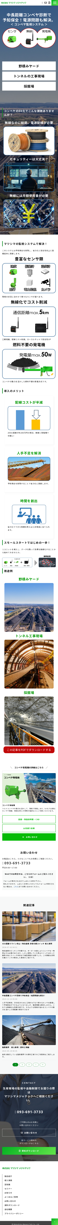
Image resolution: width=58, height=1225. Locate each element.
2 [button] (22, 1064)
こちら (16, 886)
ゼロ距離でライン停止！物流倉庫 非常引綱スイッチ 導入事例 (27, 943)
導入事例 (8, 1180)
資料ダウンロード (49, 3)
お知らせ (8, 1192)
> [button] (35, 1064)
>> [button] (42, 1064)
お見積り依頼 (29, 828)
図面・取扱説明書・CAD (29, 819)
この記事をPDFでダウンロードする (29, 750)
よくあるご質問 (11, 1197)
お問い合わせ (46, 3)
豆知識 (7, 1184)
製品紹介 (8, 1176)
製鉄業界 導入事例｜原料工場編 (15, 1047)
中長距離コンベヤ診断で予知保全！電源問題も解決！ (24, 995)
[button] (54, 3)
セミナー (8, 1188)
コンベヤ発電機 (8, 805)
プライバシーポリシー (14, 1213)
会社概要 (8, 1209)
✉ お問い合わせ (30, 837)
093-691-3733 (42, 2)
